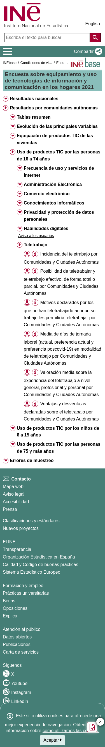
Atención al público (21, 629)
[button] (87, 52)
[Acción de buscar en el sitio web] (95, 37)
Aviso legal (13, 494)
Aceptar (52, 740)
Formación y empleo (23, 585)
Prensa (10, 509)
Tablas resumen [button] (34, 117)
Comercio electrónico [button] (47, 193)
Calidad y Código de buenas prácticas (40, 564)
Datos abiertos (17, 637)
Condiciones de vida (36, 63)
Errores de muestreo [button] (32, 460)
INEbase (10, 63)
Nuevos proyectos (21, 528)
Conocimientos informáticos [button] (54, 203)
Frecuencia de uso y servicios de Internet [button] (59, 172)
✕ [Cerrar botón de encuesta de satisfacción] (100, 721)
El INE (9, 541)
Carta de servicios (21, 652)
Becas (9, 600)
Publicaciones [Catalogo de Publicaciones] (17, 644)
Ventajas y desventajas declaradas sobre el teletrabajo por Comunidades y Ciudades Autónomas (61, 411)
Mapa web (13, 486)
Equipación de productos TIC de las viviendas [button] (55, 139)
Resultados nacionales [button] (34, 98)
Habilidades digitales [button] (46, 228)
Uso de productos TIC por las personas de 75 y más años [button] (59, 448)
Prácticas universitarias (26, 593)
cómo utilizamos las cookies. (71, 730)
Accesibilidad (16, 501)
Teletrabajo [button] (35, 244)
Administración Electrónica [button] (53, 184)
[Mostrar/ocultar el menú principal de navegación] (8, 52)
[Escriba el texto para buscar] (47, 37)
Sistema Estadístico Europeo (31, 572)
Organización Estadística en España (39, 557)
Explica (10, 615)
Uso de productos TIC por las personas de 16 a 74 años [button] (59, 155)
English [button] (92, 23)
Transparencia (17, 549)
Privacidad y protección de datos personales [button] (59, 216)
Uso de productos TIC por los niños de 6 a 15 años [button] (58, 432)
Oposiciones (15, 608)
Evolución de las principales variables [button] (57, 126)
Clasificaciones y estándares (31, 520)
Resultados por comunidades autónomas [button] (54, 107)
